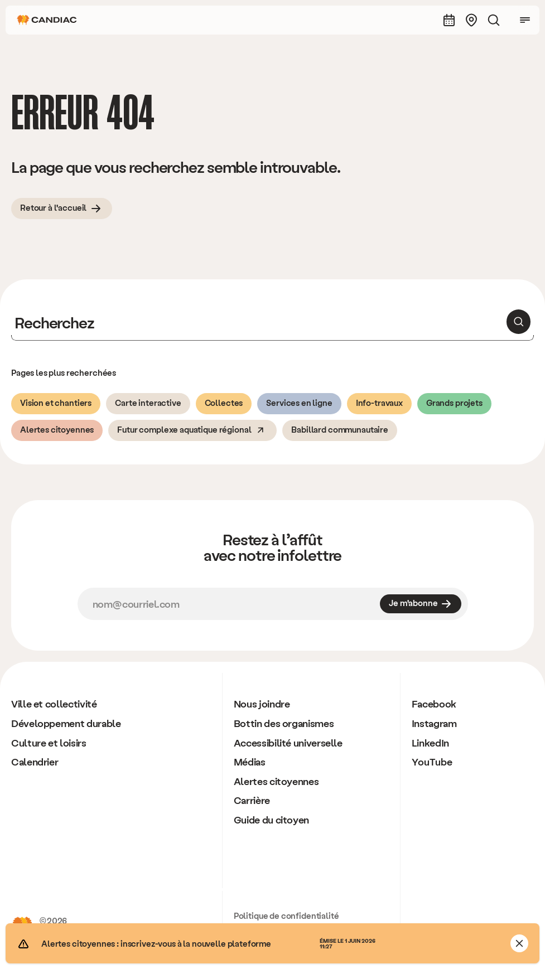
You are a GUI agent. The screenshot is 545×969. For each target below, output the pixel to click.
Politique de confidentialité (286, 915)
